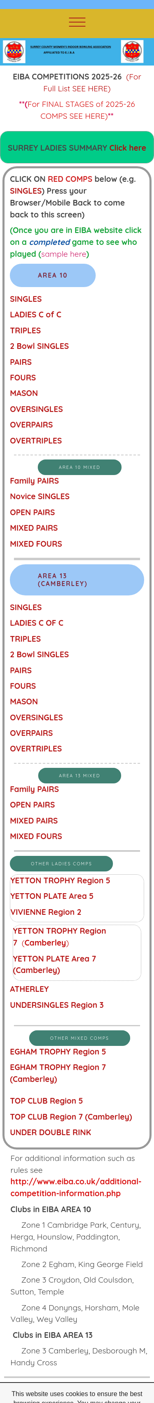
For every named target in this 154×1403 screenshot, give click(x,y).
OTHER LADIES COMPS (61, 864)
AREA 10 (53, 275)
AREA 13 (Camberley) (62, 580)
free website (75, 1392)
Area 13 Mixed (80, 775)
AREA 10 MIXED (79, 467)
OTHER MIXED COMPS (79, 1038)
